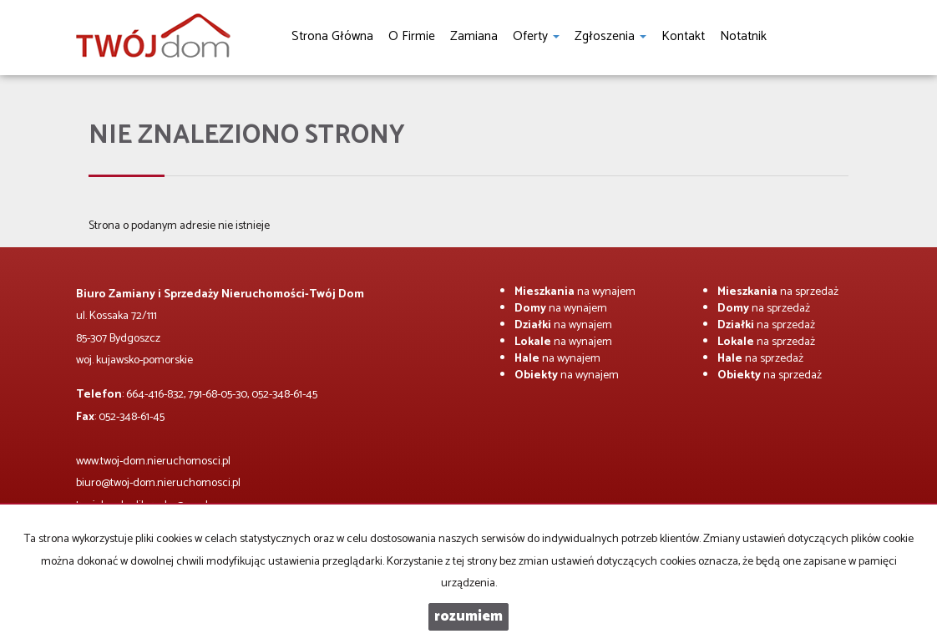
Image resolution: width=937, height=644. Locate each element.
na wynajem (575, 292)
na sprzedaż (777, 292)
